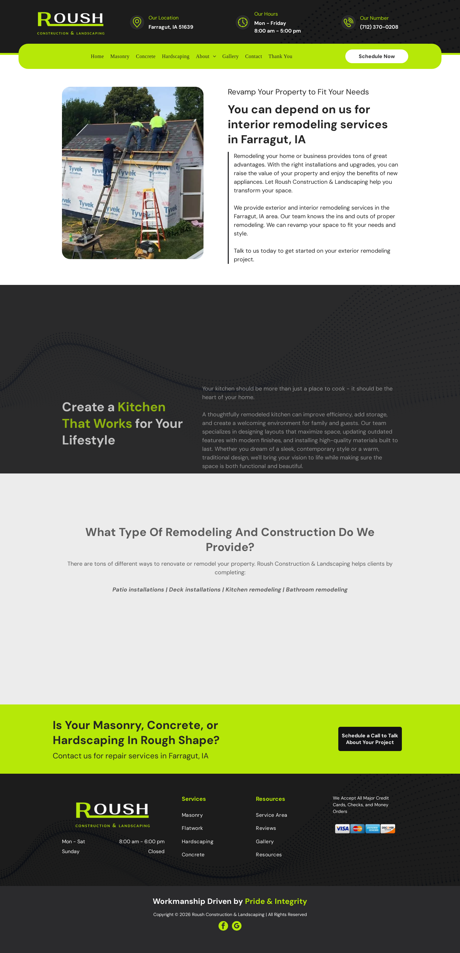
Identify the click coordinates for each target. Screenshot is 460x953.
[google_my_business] (236, 926)
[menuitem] (97, 56)
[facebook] (223, 926)
